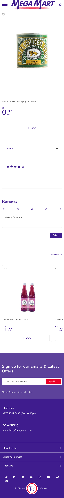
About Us (32, 465)
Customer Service (32, 456)
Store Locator (32, 448)
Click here (13, 392)
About (32, 148)
